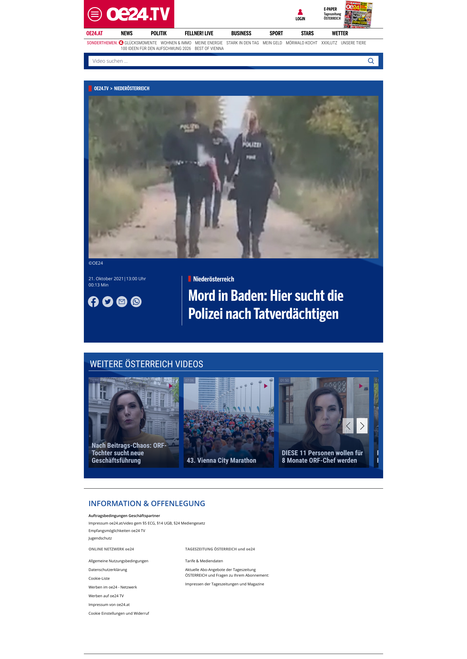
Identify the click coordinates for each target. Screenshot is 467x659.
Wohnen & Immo (176, 43)
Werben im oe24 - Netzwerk (113, 587)
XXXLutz (329, 43)
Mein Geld (272, 43)
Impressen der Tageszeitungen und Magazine (224, 584)
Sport (276, 33)
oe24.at (94, 33)
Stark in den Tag (242, 43)
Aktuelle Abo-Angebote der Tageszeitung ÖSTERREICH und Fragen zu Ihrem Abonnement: (227, 572)
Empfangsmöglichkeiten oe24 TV (117, 530)
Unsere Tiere (353, 43)
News (126, 33)
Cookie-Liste (99, 578)
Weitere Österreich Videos (146, 364)
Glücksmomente (140, 43)
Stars (307, 33)
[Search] (371, 61)
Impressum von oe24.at (109, 604)
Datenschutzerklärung (108, 569)
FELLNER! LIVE (199, 33)
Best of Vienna (209, 48)
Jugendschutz (100, 537)
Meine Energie (209, 43)
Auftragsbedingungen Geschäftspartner (124, 515)
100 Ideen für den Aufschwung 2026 (156, 48)
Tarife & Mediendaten (204, 561)
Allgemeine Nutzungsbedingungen (118, 561)
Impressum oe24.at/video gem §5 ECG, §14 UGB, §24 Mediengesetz (147, 522)
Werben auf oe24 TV (106, 595)
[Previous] (348, 425)
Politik (159, 33)
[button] (93, 14)
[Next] (362, 425)
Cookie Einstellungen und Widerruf (119, 613)
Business (241, 33)
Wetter (340, 33)
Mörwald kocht (302, 43)
